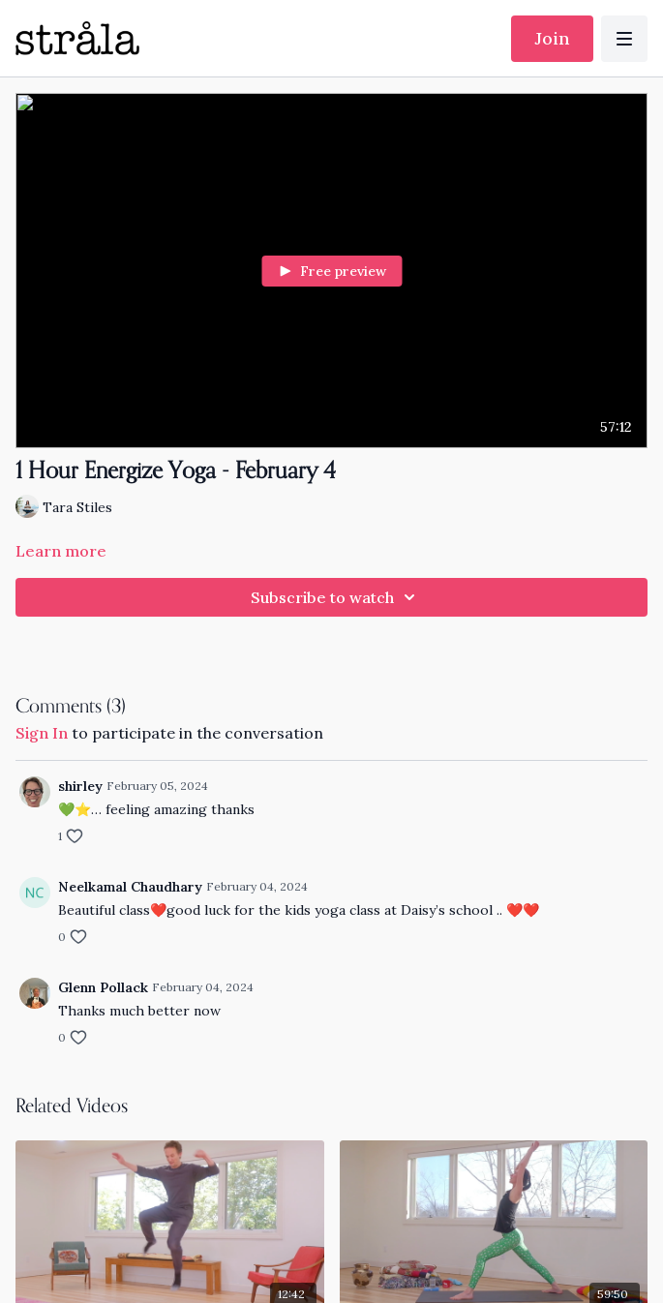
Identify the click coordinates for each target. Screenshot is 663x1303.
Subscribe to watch (336, 597)
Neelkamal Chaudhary (130, 886)
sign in (41, 732)
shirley (80, 786)
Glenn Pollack (103, 987)
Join (552, 38)
